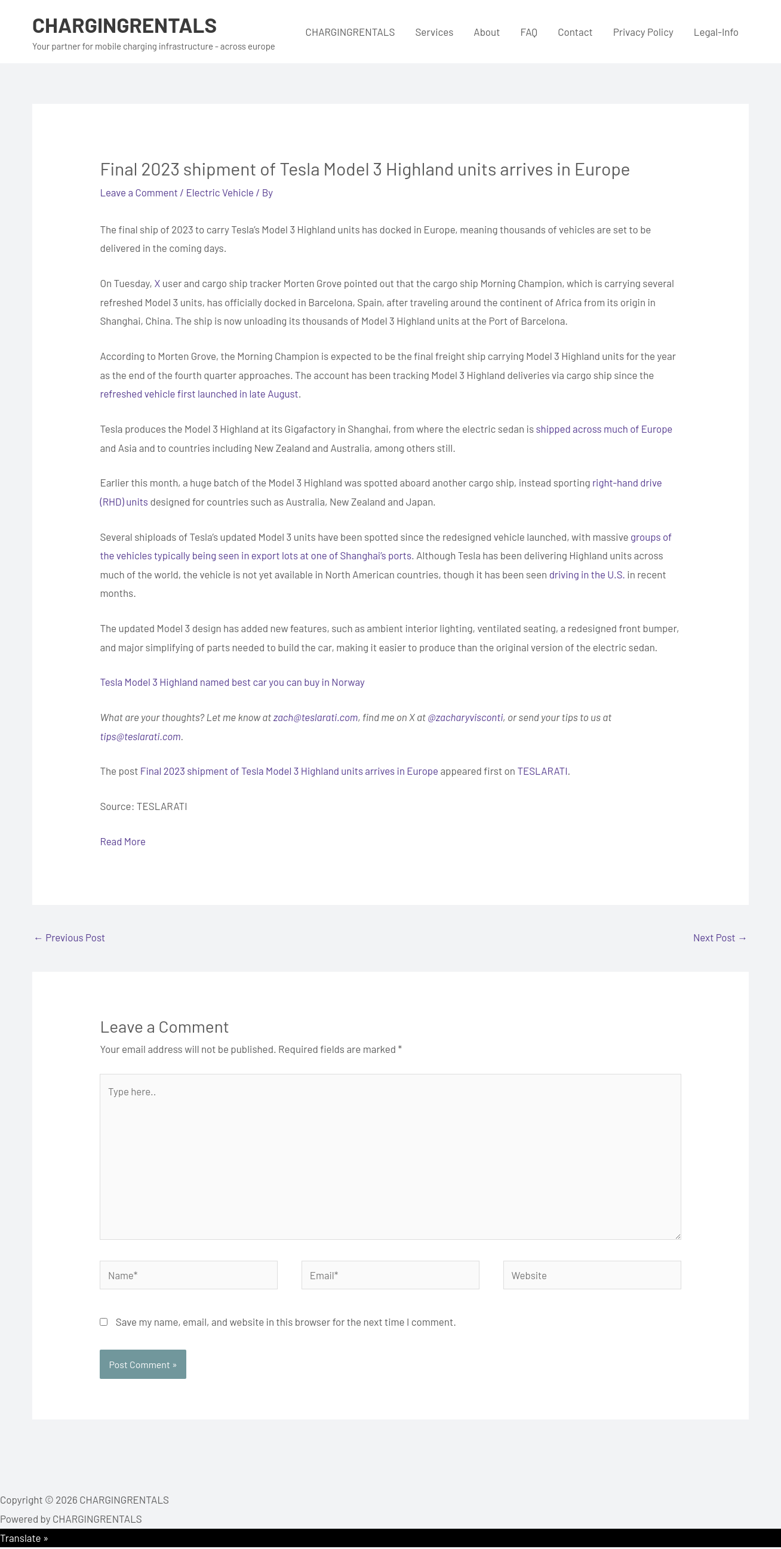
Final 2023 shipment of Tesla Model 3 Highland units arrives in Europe (290, 771)
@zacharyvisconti (466, 717)
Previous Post (69, 937)
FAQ (528, 32)
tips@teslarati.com (140, 736)
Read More (123, 841)
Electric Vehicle (221, 192)
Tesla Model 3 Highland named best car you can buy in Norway (233, 682)
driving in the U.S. (587, 574)
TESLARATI (545, 771)
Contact (575, 32)
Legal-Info (716, 32)
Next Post (720, 937)
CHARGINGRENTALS (125, 24)
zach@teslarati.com (316, 717)
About (486, 32)
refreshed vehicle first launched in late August (200, 393)
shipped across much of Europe (605, 429)
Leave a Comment (139, 192)
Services (434, 32)
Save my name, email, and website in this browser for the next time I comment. (286, 1323)
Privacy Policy (643, 32)
